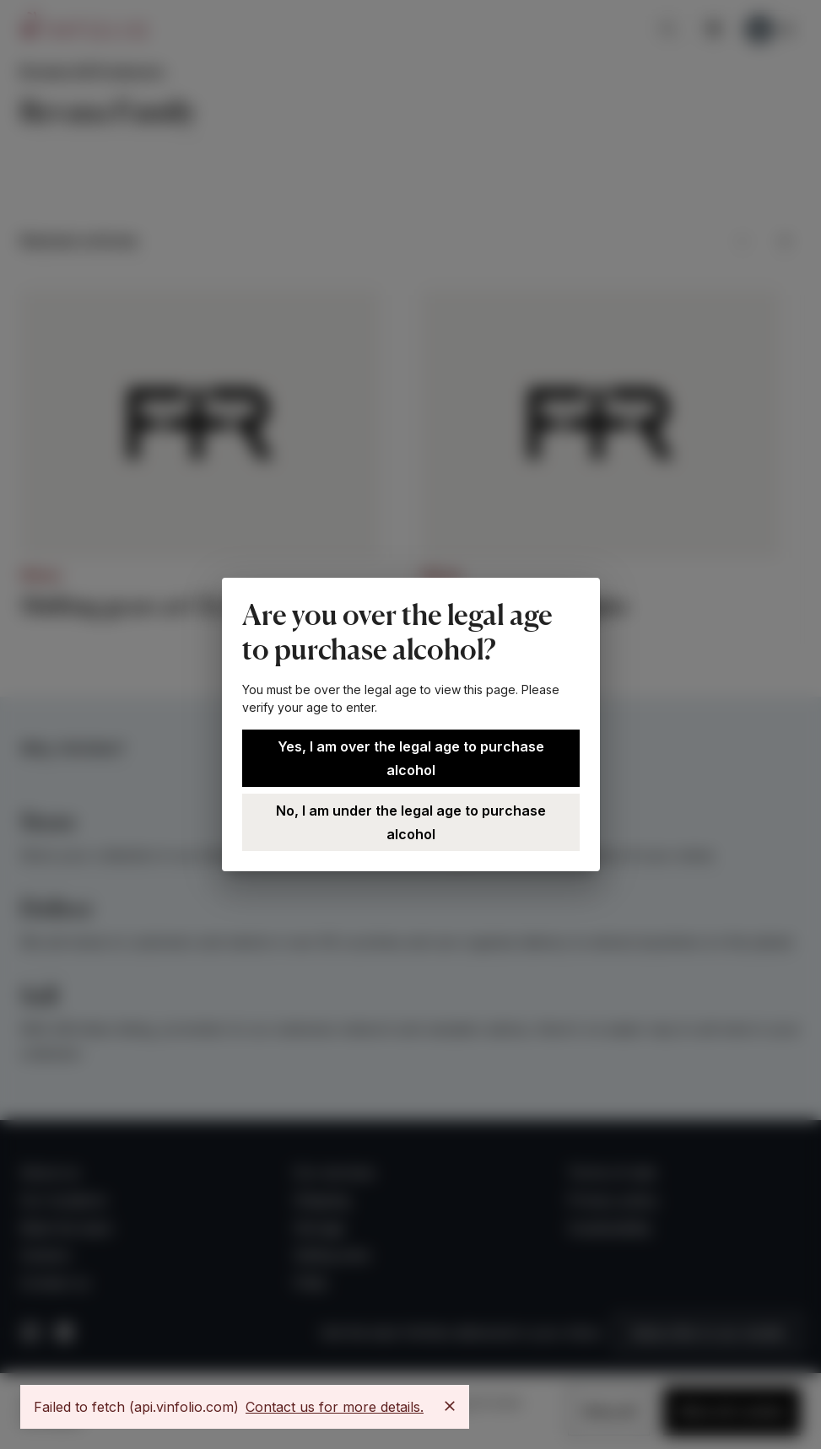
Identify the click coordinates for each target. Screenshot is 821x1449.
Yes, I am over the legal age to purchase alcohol (411, 758)
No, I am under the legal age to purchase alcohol (411, 822)
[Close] (449, 1406)
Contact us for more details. (335, 1406)
